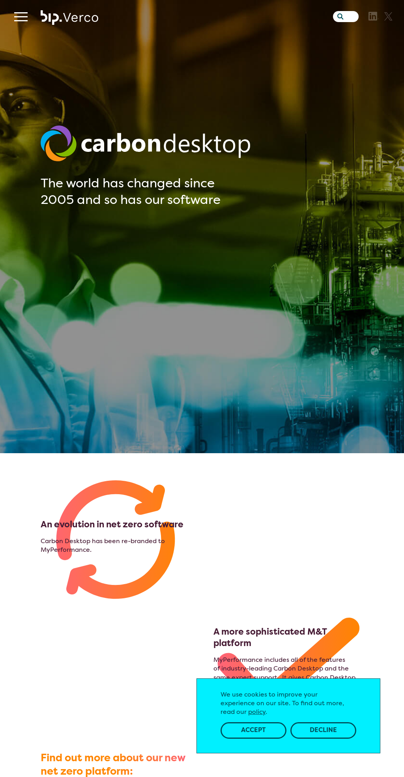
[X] (388, 31)
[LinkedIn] (373, 30)
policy (257, 713)
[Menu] (21, 31)
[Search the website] (338, 29)
